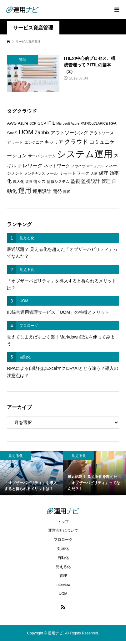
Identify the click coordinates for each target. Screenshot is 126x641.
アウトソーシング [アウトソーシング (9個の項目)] (69, 132)
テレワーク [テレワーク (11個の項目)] (30, 165)
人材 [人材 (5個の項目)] (94, 173)
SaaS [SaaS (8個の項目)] (12, 133)
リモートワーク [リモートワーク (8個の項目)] (74, 173)
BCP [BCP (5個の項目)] (32, 123)
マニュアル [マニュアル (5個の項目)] (94, 166)
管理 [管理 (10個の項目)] (106, 181)
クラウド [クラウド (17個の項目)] (76, 141)
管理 (63, 575)
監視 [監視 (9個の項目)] (75, 181)
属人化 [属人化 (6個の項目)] (18, 181)
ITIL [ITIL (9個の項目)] (51, 123)
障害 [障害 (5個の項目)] (66, 192)
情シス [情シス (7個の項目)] (39, 181)
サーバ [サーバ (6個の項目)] (33, 156)
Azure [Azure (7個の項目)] (23, 123)
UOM (63, 594)
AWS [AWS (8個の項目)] (12, 123)
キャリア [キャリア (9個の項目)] (53, 142)
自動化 (63, 558)
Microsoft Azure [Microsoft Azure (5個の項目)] (67, 123)
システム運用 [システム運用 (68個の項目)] (85, 154)
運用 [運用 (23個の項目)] (24, 190)
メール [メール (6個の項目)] (52, 173)
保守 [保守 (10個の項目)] (103, 173)
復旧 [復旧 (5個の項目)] (28, 182)
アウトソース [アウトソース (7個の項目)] (101, 133)
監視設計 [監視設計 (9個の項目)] (90, 181)
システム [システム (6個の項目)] (48, 156)
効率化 (63, 548)
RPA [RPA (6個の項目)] (113, 123)
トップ (63, 522)
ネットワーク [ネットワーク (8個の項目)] (57, 165)
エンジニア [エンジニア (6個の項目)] (33, 142)
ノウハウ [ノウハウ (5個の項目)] (78, 166)
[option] (31, 473)
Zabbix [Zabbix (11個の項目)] (42, 132)
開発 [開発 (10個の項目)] (57, 191)
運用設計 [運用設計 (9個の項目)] (42, 191)
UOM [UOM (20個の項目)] (26, 132)
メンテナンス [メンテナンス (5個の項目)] (34, 173)
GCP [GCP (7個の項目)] (42, 123)
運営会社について (63, 530)
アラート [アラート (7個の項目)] (15, 142)
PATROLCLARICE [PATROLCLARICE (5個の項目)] (94, 123)
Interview (62, 584)
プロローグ (63, 539)
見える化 (63, 567)
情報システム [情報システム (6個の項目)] (58, 181)
